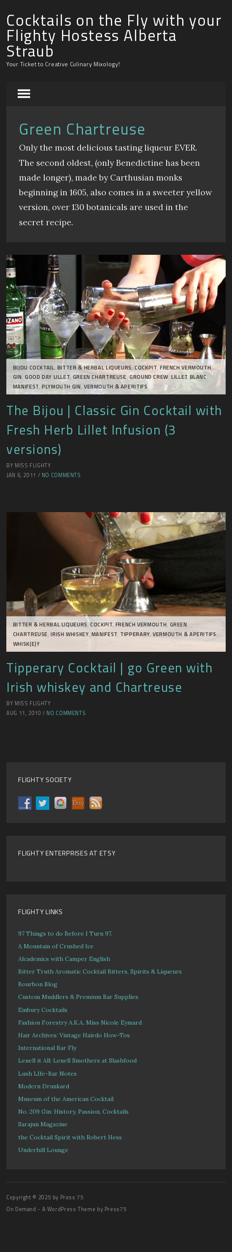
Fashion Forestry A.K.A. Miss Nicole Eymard (80, 1022)
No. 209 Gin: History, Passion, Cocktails (73, 1111)
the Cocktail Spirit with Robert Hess (70, 1137)
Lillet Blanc (189, 377)
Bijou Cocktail (33, 368)
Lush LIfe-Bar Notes (47, 1073)
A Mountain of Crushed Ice (56, 946)
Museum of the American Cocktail (65, 1099)
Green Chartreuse (100, 377)
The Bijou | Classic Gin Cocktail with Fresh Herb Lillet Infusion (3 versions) (114, 429)
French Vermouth (185, 368)
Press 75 (72, 1197)
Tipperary (135, 634)
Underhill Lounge (43, 1150)
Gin (17, 377)
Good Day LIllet (47, 377)
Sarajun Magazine (42, 1124)
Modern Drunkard (43, 1086)
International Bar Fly (47, 1048)
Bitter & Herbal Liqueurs (94, 368)
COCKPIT (145, 368)
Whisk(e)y (26, 644)
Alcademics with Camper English (64, 959)
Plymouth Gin (61, 387)
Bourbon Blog (37, 984)
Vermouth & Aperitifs (116, 387)
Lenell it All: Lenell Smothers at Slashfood (77, 1060)
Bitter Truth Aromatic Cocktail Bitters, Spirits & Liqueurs (100, 971)
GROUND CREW (148, 377)
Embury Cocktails (42, 1010)
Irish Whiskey (69, 634)
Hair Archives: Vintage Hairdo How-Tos (74, 1035)
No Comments (61, 475)
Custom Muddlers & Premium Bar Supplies (78, 997)
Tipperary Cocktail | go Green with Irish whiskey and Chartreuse (109, 677)
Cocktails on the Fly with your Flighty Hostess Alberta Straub (114, 36)
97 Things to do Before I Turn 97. (65, 933)
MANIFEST (26, 387)
